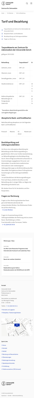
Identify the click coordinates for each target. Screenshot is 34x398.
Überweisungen (7, 357)
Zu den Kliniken (8, 210)
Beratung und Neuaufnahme (10, 354)
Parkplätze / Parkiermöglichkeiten (12, 313)
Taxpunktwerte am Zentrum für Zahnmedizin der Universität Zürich (15, 30)
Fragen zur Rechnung (8, 39)
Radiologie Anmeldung (9, 360)
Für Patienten (10, 13)
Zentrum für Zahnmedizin (9, 8)
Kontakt (5, 348)
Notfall (4, 351)
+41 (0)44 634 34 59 (9, 225)
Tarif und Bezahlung (20, 13)
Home (2, 13)
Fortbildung (6, 366)
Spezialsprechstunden (9, 363)
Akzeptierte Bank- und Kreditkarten (12, 34)
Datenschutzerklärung (17, 395)
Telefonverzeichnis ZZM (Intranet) (12, 369)
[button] (30, 320)
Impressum (4, 395)
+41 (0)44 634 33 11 (13, 306)
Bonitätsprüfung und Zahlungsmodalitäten (14, 36)
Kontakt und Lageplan (9, 310)
